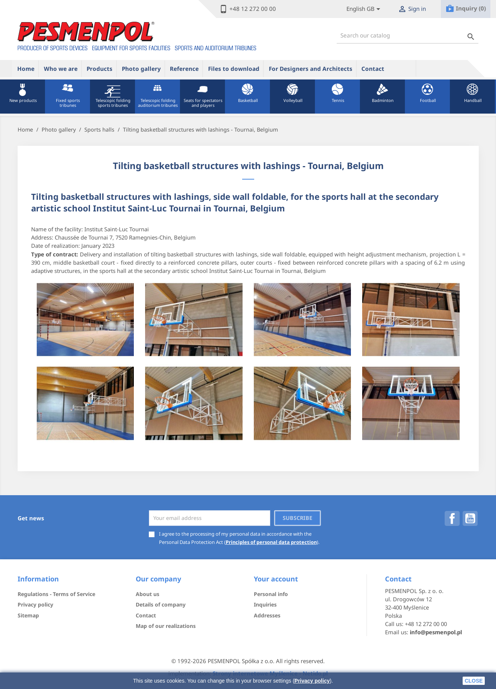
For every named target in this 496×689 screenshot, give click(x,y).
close (474, 681)
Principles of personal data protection (271, 542)
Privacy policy (312, 681)
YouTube (470, 518)
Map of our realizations (166, 625)
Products (99, 68)
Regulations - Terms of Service (56, 594)
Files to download (233, 68)
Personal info (271, 594)
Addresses (267, 615)
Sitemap (28, 615)
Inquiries (265, 604)
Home (25, 68)
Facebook (452, 518)
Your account (276, 578)
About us (147, 594)
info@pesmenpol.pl (436, 632)
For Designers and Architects (310, 68)
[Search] (407, 35)
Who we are (61, 68)
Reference (184, 68)
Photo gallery (141, 68)
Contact (372, 68)
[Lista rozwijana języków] (364, 9)
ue (403, 68)
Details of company (161, 604)
